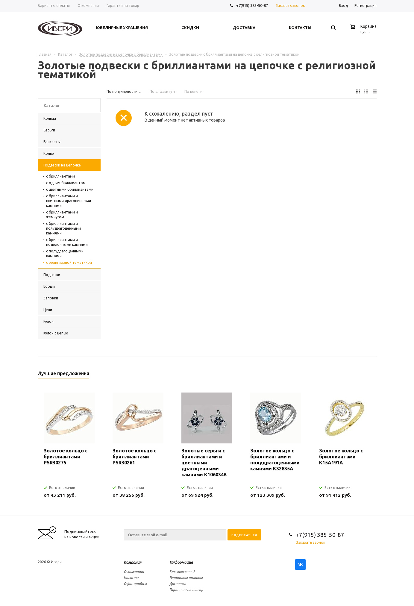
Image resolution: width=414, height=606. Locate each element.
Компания (132, 562)
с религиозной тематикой (69, 262)
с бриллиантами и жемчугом (62, 214)
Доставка (177, 584)
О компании (134, 572)
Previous (362, 375)
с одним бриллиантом (66, 183)
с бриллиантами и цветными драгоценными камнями (68, 200)
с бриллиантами (60, 176)
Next (372, 375)
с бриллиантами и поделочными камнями (67, 242)
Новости (131, 578)
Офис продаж (135, 584)
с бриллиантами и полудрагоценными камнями (63, 228)
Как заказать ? (182, 572)
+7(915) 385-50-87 (252, 5)
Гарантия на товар (186, 590)
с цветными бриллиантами (69, 189)
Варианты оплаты (186, 578)
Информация (181, 562)
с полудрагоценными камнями (65, 253)
